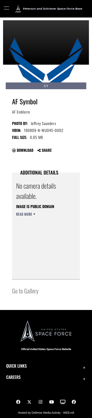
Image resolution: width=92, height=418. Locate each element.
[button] (6, 8)
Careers (13, 377)
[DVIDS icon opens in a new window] (63, 402)
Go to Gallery (25, 290)
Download (22, 150)
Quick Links (16, 366)
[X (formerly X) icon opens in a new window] (29, 402)
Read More (24, 214)
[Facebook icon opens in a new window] (18, 402)
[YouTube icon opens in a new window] (51, 402)
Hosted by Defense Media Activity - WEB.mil (46, 412)
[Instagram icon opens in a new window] (40, 402)
